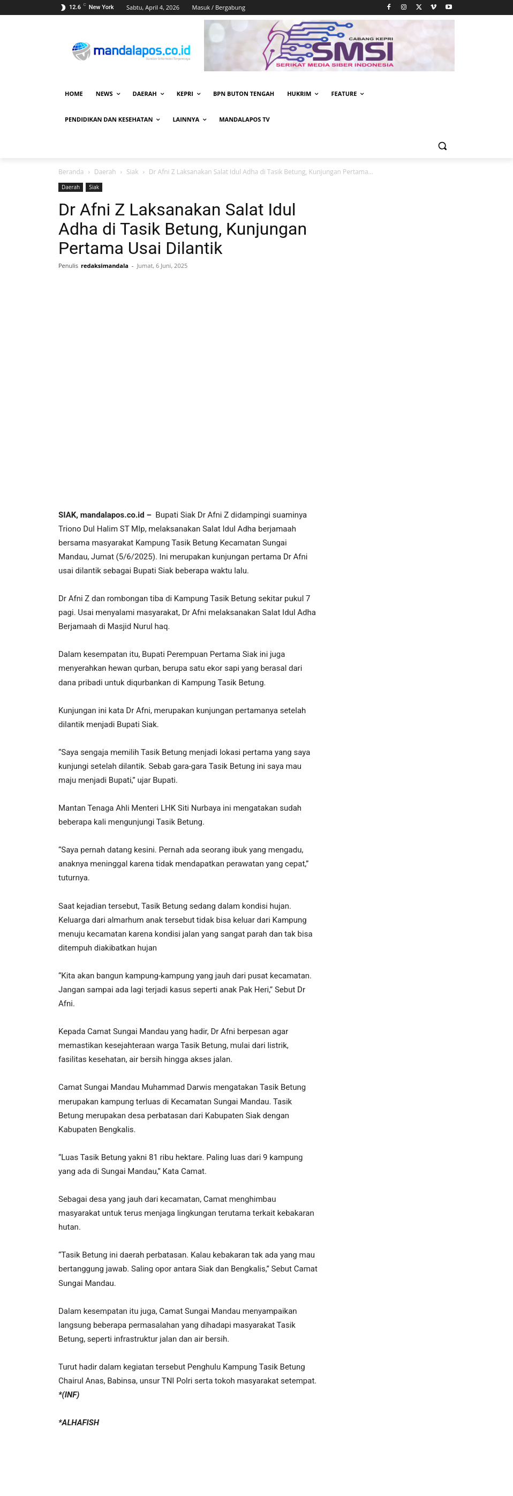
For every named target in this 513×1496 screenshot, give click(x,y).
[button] (442, 145)
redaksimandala (105, 265)
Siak (132, 171)
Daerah (105, 171)
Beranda (71, 171)
